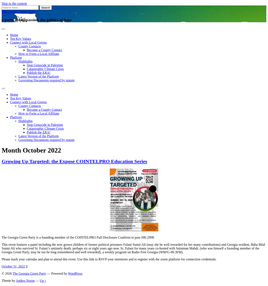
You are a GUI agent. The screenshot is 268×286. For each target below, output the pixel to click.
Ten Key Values (20, 38)
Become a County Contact (44, 50)
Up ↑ (43, 280)
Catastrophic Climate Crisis (45, 69)
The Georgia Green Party (18, 11)
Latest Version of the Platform (38, 76)
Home (14, 35)
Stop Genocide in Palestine (45, 65)
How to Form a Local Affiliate (38, 54)
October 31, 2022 (13, 266)
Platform (16, 57)
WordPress (75, 273)
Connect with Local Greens (28, 42)
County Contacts (29, 46)
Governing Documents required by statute (46, 80)
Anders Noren (25, 280)
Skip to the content (14, 3)
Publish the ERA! (38, 72)
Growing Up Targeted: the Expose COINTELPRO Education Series (74, 161)
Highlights (25, 61)
